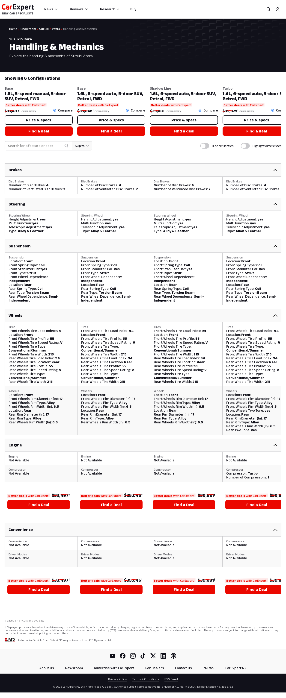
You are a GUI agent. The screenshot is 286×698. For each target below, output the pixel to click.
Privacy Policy (117, 679)
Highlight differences (267, 146)
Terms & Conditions (145, 679)
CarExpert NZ (236, 668)
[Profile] (277, 9)
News (51, 9)
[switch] (204, 146)
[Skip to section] (82, 145)
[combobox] (35, 146)
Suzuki (44, 29)
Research (110, 9)
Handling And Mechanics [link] (80, 29)
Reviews (79, 9)
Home (13, 29)
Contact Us (183, 668)
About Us (46, 668)
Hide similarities (222, 146)
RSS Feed (171, 679)
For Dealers (154, 668)
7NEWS (208, 668)
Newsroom (74, 668)
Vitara (56, 29)
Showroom (28, 29)
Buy (133, 9)
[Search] (268, 9)
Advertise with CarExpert (114, 668)
